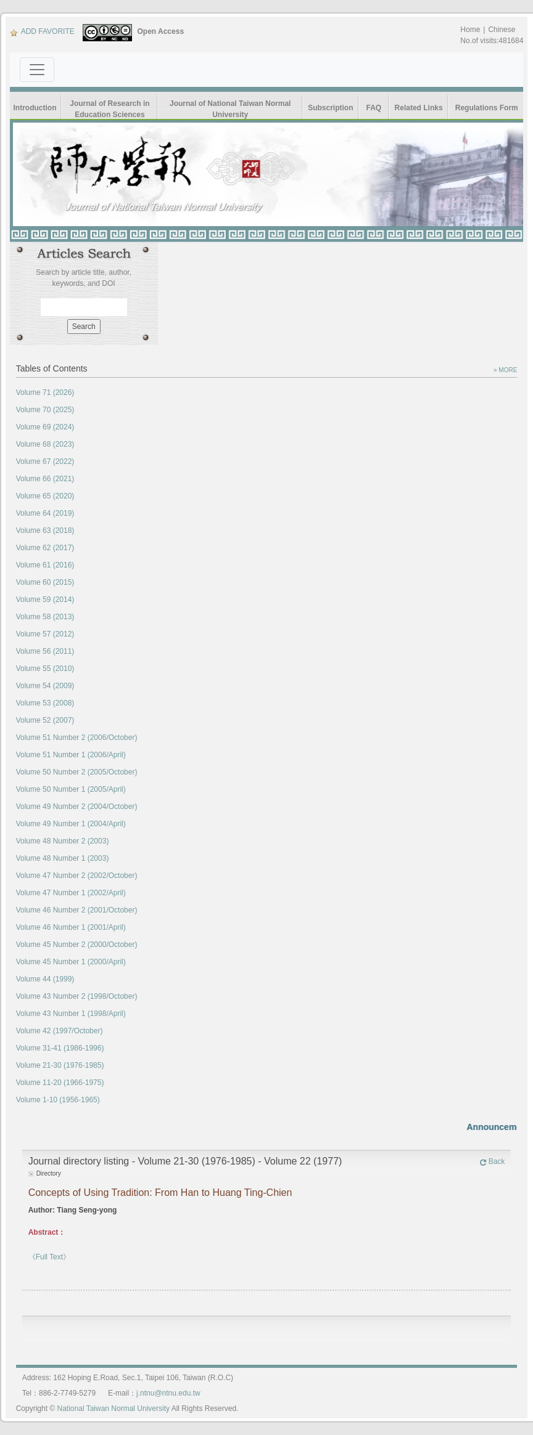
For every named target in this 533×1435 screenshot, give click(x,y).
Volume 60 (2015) (45, 582)
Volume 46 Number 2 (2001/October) (77, 910)
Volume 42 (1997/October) (59, 1030)
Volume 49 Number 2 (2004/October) (77, 806)
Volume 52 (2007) (45, 720)
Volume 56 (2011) (45, 651)
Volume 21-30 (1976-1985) (60, 1065)
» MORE (505, 370)
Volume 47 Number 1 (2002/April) (71, 892)
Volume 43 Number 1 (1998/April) (71, 1013)
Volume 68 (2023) (45, 444)
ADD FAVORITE (42, 31)
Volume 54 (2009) (45, 685)
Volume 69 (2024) (45, 427)
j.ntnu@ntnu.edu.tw (168, 1393)
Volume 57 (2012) (45, 634)
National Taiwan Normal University (113, 1408)
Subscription (330, 108)
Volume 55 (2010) (45, 668)
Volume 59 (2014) (45, 599)
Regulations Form (486, 108)
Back (492, 1161)
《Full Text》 (49, 1257)
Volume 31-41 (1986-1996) (60, 1048)
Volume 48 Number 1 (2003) (62, 858)
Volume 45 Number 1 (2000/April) (71, 961)
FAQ (374, 108)
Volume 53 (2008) (45, 703)
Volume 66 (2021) (45, 478)
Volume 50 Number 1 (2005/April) (71, 789)
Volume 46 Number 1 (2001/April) (71, 927)
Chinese (501, 29)
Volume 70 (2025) (45, 409)
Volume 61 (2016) (45, 565)
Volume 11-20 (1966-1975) (60, 1082)
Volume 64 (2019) (45, 513)
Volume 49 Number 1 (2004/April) (71, 823)
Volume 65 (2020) (45, 496)
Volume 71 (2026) (45, 392)
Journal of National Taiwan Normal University (230, 109)
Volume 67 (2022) (45, 461)
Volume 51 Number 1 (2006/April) (71, 754)
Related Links (419, 108)
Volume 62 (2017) (45, 547)
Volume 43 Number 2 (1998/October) (77, 996)
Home (470, 29)
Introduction (35, 108)
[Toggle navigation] (37, 69)
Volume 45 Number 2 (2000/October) (77, 944)
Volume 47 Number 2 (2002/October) (77, 875)
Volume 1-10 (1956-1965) (58, 1100)
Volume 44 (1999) (45, 979)
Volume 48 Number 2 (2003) (62, 841)
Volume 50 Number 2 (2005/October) (77, 772)
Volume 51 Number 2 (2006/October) (77, 737)
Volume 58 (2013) (45, 616)
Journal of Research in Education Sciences (109, 109)
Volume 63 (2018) (45, 530)
